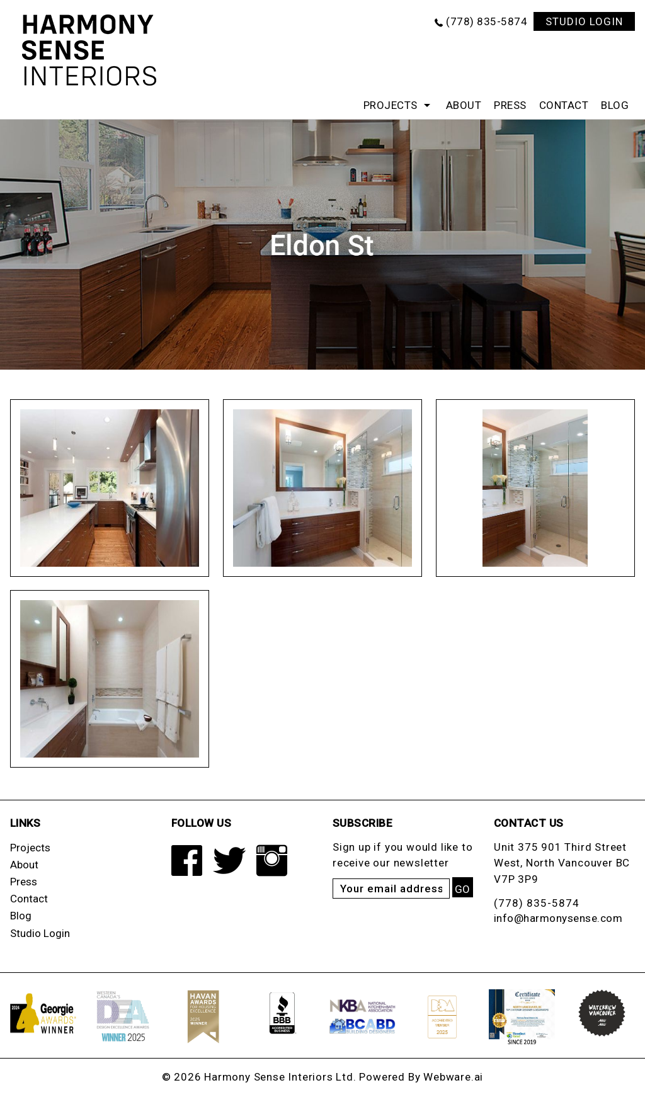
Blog (615, 105)
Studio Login (40, 933)
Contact (564, 105)
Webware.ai (453, 1077)
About (464, 105)
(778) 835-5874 (486, 21)
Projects (390, 105)
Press (510, 105)
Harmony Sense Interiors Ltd (278, 1077)
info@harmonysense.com (558, 918)
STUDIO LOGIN (584, 21)
